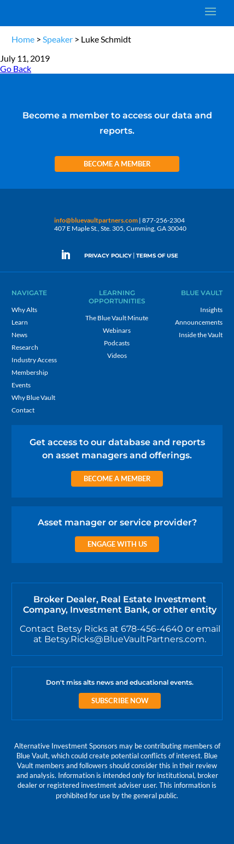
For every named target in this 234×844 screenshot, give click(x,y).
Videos (117, 355)
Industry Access (34, 360)
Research (24, 347)
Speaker (58, 39)
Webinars (117, 330)
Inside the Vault (201, 335)
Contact (22, 410)
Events (21, 385)
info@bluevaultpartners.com (96, 220)
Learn (19, 322)
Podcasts (117, 343)
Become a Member (117, 163)
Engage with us (117, 544)
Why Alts (24, 310)
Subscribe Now (120, 700)
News (19, 335)
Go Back (15, 68)
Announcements (199, 322)
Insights (211, 310)
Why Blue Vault (33, 397)
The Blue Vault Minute (116, 318)
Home (22, 39)
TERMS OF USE (157, 255)
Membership (29, 372)
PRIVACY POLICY (108, 255)
